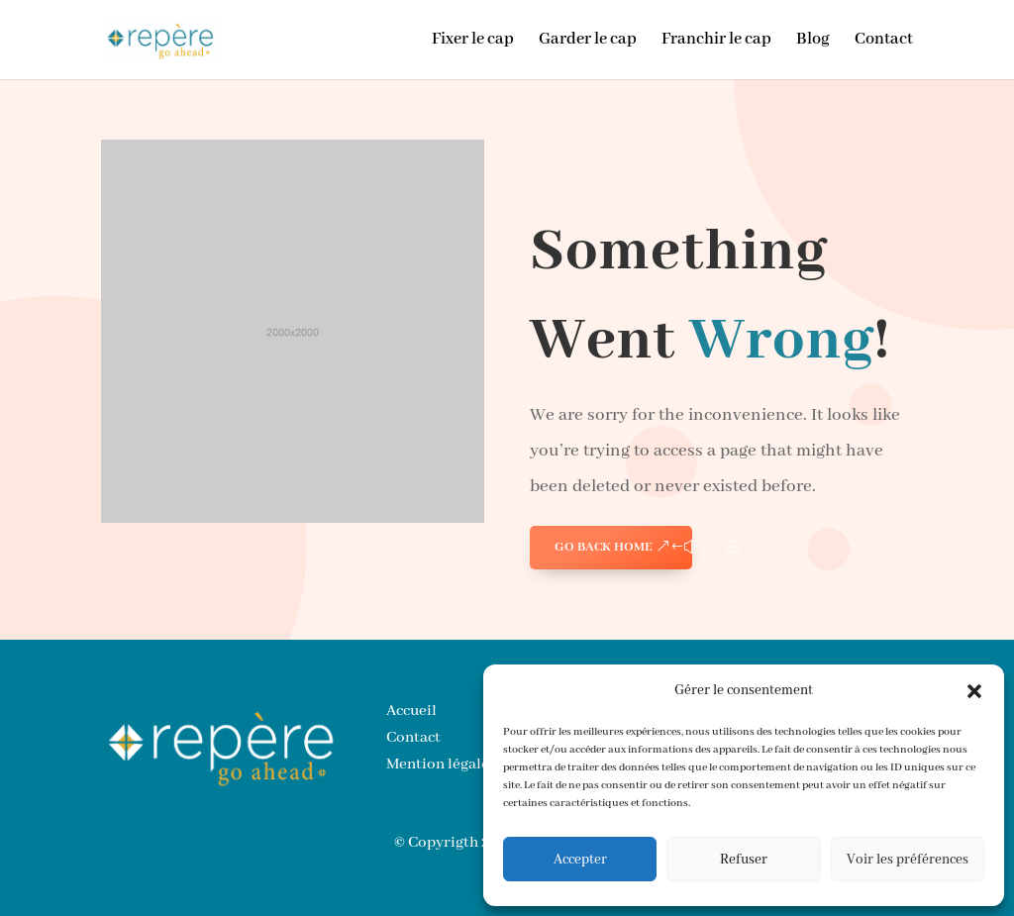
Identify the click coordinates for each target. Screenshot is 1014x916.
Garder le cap (588, 41)
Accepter (580, 859)
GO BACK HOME (604, 547)
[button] (974, 691)
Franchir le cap (716, 41)
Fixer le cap (473, 41)
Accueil (411, 711)
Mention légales (441, 764)
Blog (813, 41)
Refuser (743, 859)
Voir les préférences (907, 859)
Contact (884, 41)
